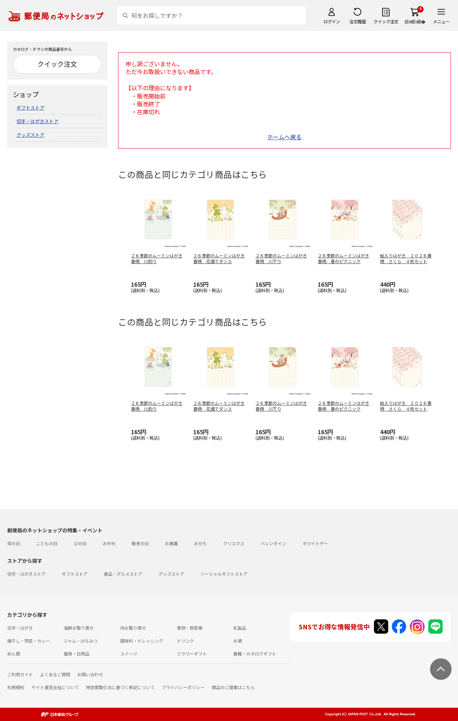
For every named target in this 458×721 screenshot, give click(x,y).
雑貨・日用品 (76, 653)
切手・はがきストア (37, 121)
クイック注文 (386, 21)
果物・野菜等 (190, 628)
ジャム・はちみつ (81, 641)
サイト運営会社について (55, 687)
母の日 (13, 543)
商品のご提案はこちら (233, 687)
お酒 (237, 641)
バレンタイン (273, 543)
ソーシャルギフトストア (224, 574)
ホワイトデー (315, 543)
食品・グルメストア (123, 574)
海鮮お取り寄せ (79, 628)
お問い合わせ (90, 674)
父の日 (80, 543)
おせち (200, 543)
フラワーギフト (192, 653)
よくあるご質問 (55, 674)
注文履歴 (357, 21)
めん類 (13, 653)
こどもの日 (47, 543)
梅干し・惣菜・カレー (28, 641)
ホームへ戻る (284, 136)
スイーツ (128, 653)
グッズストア (30, 134)
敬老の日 (140, 543)
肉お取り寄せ (133, 628)
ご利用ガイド (20, 674)
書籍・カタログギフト (254, 653)
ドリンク (185, 641)
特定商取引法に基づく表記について (120, 687)
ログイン (331, 21)
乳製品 (239, 628)
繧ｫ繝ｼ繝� (415, 21)
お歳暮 (171, 543)
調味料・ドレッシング (141, 641)
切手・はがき (20, 628)
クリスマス (233, 543)
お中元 (109, 543)
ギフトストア (30, 107)
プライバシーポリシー (183, 687)
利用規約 (15, 687)
